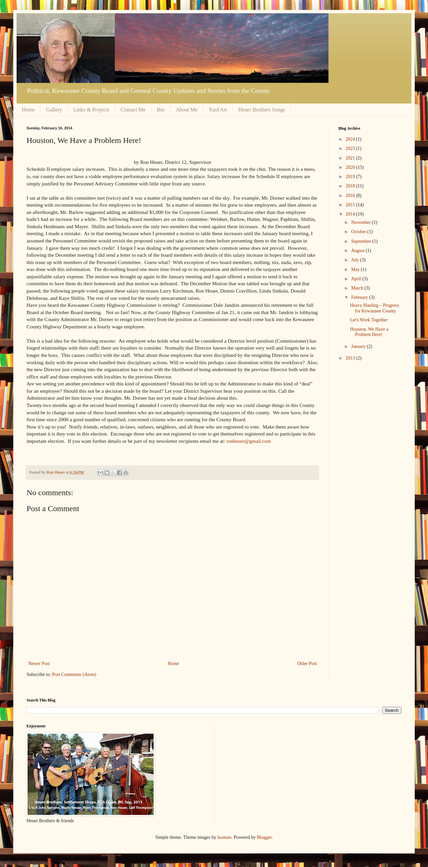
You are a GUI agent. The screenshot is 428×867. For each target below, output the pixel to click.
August (358, 250)
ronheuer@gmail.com (248, 441)
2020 (351, 167)
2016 (351, 195)
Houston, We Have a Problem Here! (369, 332)
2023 (351, 148)
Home (28, 109)
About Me (186, 109)
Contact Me (133, 109)
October (359, 231)
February (360, 297)
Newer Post (39, 663)
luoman (224, 837)
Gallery (54, 109)
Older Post (307, 663)
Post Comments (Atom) (74, 674)
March (357, 288)
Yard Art (218, 109)
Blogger (264, 837)
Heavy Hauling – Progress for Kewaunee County (374, 308)
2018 (351, 185)
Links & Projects (91, 109)
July (355, 259)
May (356, 269)
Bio (161, 109)
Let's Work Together (369, 319)
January (359, 346)
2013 (351, 358)
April (356, 278)
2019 (351, 176)
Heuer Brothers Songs (261, 109)
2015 (351, 204)
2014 (351, 214)
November (361, 222)
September (361, 241)
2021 (351, 158)
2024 (351, 139)
